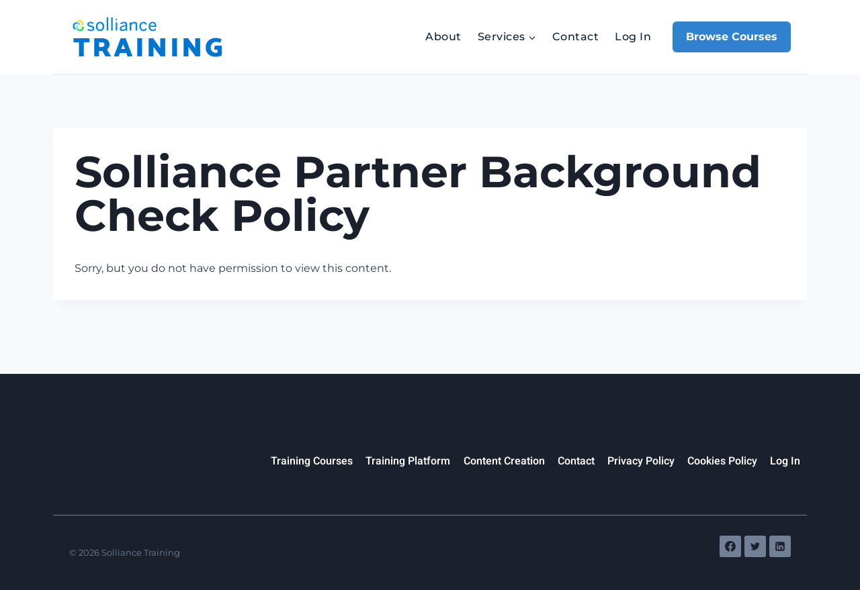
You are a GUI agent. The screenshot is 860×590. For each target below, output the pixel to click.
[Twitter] (755, 546)
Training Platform (408, 461)
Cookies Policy (722, 461)
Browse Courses (731, 36)
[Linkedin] (780, 546)
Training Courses (312, 461)
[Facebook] (730, 546)
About (443, 36)
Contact (575, 36)
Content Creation (504, 461)
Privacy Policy (641, 461)
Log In (633, 36)
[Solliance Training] (146, 37)
